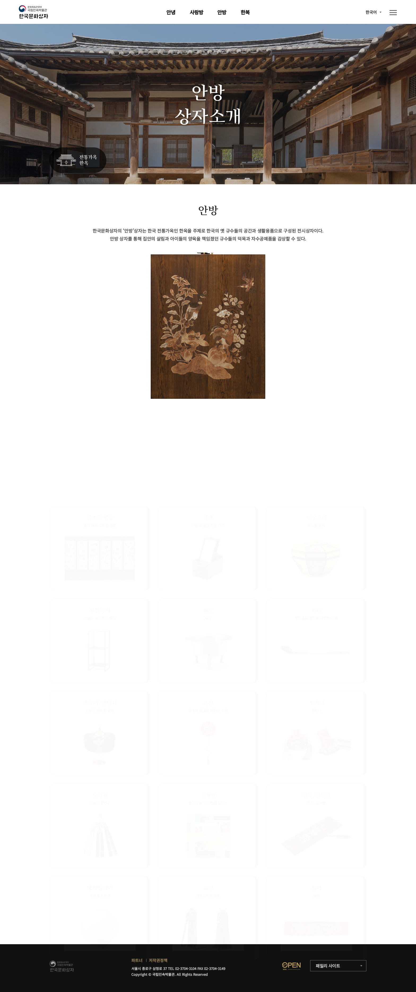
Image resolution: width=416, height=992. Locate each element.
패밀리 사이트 (328, 966)
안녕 (170, 12)
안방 (221, 12)
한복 (245, 12)
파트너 (136, 960)
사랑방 (196, 12)
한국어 (371, 12)
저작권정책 (158, 960)
